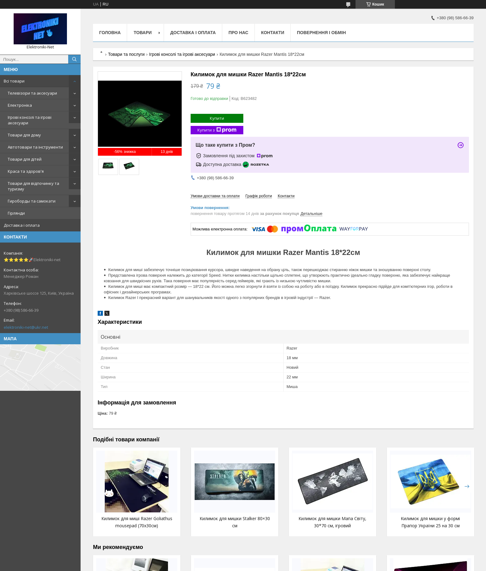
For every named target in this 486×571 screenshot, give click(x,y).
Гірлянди (16, 213)
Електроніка (20, 105)
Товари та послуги (126, 54)
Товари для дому (24, 135)
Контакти (272, 32)
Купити (217, 118)
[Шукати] (74, 59)
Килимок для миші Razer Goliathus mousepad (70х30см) (126, 525)
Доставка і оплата (22, 225)
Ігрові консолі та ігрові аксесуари (29, 120)
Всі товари (14, 81)
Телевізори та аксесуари (32, 93)
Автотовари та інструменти (35, 147)
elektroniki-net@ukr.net (26, 327)
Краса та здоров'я (26, 171)
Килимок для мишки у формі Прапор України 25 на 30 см (361, 525)
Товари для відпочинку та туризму (33, 186)
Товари (143, 32)
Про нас (238, 32)
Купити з (216, 130)
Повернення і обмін (321, 32)
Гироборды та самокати (31, 201)
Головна (110, 32)
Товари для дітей (25, 159)
